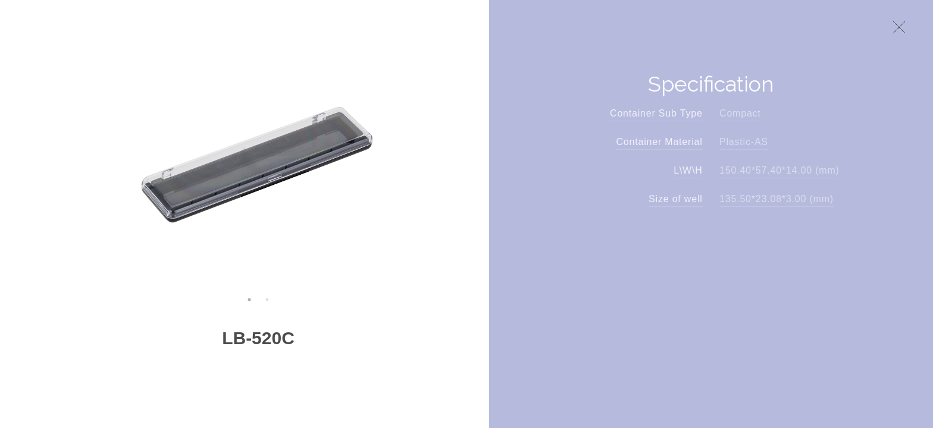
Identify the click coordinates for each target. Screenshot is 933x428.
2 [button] (267, 300)
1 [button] (249, 300)
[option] (258, 162)
